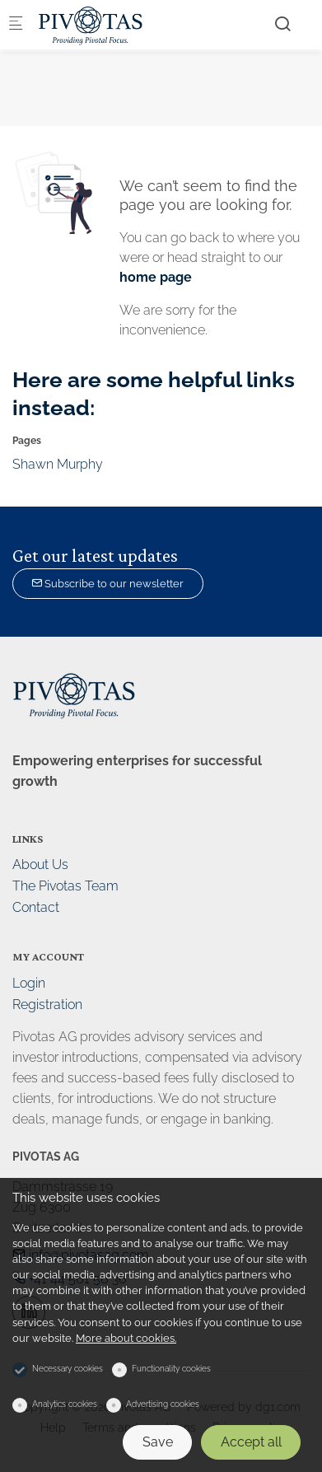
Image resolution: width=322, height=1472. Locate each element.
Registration (47, 1004)
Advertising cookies (162, 1404)
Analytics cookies (64, 1404)
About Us (40, 864)
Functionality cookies (171, 1368)
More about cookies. (126, 1338)
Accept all (251, 1442)
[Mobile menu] (16, 25)
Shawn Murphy (57, 464)
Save (157, 1442)
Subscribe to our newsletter (107, 583)
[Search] (282, 24)
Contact (35, 907)
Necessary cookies (67, 1368)
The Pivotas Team (65, 886)
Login (28, 983)
